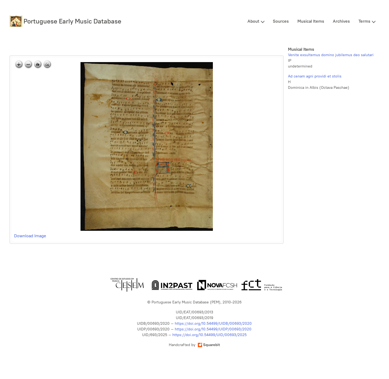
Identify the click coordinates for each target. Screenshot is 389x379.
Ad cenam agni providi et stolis (314, 76)
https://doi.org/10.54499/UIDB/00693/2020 (213, 323)
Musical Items (310, 21)
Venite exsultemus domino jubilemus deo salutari (331, 55)
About (253, 21)
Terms (364, 21)
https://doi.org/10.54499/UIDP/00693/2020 (213, 329)
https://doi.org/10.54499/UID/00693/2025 (209, 335)
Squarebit (209, 345)
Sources (281, 21)
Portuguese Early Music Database (72, 21)
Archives (341, 21)
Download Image (30, 235)
